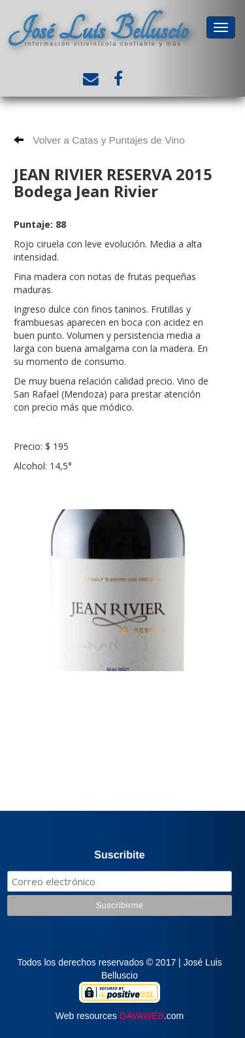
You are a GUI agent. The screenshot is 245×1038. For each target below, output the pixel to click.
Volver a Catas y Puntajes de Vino (99, 140)
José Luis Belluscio (98, 29)
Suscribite (119, 854)
